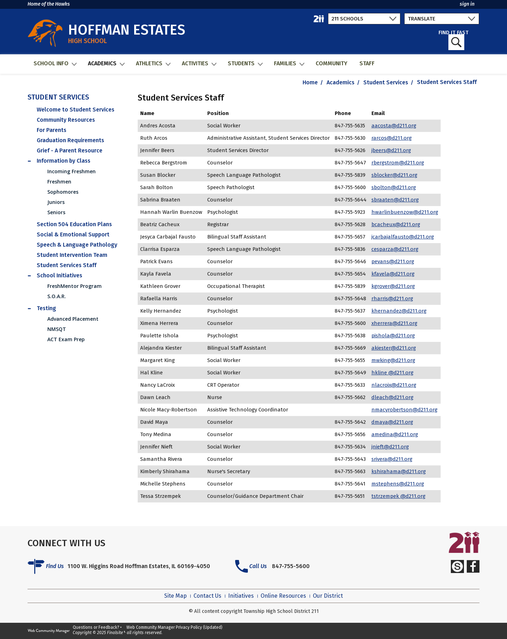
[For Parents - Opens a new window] (78, 130)
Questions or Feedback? (96, 627)
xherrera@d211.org (394, 323)
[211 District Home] (319, 18)
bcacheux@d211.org (395, 224)
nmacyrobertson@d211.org (404, 409)
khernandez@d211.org (399, 311)
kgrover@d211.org (393, 286)
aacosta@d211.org (393, 125)
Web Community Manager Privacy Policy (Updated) (174, 627)
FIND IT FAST (454, 40)
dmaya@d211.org (392, 422)
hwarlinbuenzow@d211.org (404, 212)
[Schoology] (457, 566)
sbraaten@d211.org (395, 200)
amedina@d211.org (394, 434)
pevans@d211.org (392, 261)
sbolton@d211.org (393, 187)
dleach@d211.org (392, 397)
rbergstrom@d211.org (397, 162)
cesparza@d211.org (394, 249)
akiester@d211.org (393, 348)
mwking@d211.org (393, 360)
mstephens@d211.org (397, 484)
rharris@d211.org (392, 298)
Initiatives (241, 596)
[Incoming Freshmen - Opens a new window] (83, 171)
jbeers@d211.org (391, 150)
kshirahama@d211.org (398, 471)
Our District (328, 596)
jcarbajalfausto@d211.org (402, 237)
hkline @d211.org (392, 372)
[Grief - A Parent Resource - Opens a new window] (78, 150)
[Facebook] (473, 566)
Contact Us (207, 596)
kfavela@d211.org (392, 274)
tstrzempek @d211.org (398, 496)
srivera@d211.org (391, 459)
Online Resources (283, 596)
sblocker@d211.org (394, 175)
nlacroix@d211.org (393, 385)
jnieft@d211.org (390, 447)
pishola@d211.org (393, 335)
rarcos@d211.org (391, 138)
